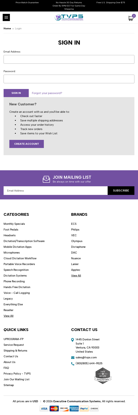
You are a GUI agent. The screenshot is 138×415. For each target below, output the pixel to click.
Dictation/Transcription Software (24, 241)
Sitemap (9, 385)
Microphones (12, 252)
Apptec (75, 270)
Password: (10, 71)
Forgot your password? (47, 93)
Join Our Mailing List (16, 379)
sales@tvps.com (86, 357)
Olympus (76, 241)
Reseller (8, 310)
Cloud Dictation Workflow (20, 258)
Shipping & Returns (15, 350)
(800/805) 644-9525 (89, 363)
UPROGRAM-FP (14, 339)
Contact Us (11, 356)
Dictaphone (78, 246)
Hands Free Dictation (17, 287)
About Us (9, 362)
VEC (74, 235)
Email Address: (12, 51)
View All (8, 316)
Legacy (8, 298)
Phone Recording (14, 281)
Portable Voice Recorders (19, 264)
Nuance (76, 258)
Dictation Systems (15, 275)
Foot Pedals (11, 229)
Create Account (26, 143)
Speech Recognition (16, 270)
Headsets (10, 235)
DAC (74, 252)
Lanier (75, 264)
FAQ (6, 368)
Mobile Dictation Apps (18, 246)
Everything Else (13, 304)
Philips (75, 229)
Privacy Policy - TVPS (17, 373)
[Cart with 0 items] (131, 18)
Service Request (14, 344)
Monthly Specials (14, 223)
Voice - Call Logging (17, 293)
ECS (74, 223)
